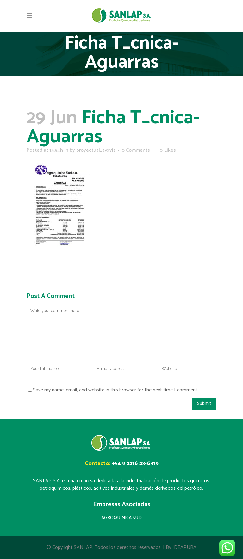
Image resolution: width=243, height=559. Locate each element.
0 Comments (136, 150)
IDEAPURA (184, 547)
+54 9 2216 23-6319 (135, 463)
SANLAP (83, 547)
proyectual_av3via (96, 150)
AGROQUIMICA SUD (121, 518)
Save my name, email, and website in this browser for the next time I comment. (115, 390)
